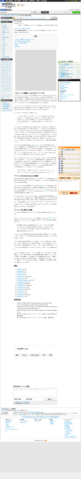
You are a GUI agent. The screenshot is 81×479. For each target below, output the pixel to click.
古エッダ (23, 196)
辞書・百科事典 (10, 15)
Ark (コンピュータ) (64, 84)
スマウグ (37, 100)
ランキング (38, 18)
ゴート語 (54, 197)
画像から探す (23, 422)
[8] (47, 203)
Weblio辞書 (21, 414)
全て (2, 23)
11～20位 (67, 149)
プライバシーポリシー (10, 426)
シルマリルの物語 (30, 220)
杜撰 (62, 163)
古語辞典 (38, 0)
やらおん (24, 355)
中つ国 (40, 30)
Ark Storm (62, 88)
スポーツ (5, 48)
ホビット (41, 105)
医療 (62, 161)
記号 (3, 98)
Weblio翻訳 (67, 425)
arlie (61, 99)
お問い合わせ (37, 420)
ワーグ (43, 161)
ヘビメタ (63, 158)
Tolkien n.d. (20, 292)
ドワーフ (16, 95)
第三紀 (19, 97)
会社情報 (51, 422)
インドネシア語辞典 (69, 430)
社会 (62, 156)
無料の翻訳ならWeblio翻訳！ (23, 5)
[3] (48, 152)
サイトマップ (8, 427)
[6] (43, 178)
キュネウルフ (20, 185)
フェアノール (29, 243)
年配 (62, 172)
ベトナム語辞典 (68, 433)
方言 (4, 55)
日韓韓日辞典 (32, 0)
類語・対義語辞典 (9, 0)
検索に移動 (27, 28)
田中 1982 (20, 291)
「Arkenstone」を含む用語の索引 (22, 401)
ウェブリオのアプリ (24, 420)
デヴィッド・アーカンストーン (66, 68)
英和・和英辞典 (18, 0)
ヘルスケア (5, 44)
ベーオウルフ (45, 180)
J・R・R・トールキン (33, 30)
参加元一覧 (77, 9)
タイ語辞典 (67, 431)
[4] (52, 171)
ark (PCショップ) (64, 96)
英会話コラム (6, 103)
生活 (4, 42)
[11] (48, 217)
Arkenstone (16, 23)
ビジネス (5, 25)
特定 (62, 154)
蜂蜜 (17, 355)
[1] (20, 123)
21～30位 (72, 149)
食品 (4, 51)
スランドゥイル (26, 157)
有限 (62, 152)
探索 (51, 355)
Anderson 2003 (21, 276)
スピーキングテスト (7, 110)
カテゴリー (43, 18)
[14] (22, 237)
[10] (15, 214)
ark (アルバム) (63, 98)
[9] (34, 206)
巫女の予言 (33, 204)
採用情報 (51, 423)
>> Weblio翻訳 (77, 177)
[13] (32, 230)
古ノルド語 (16, 196)
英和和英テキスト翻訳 (21, 386)
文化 (4, 41)
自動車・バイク (6, 32)
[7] (42, 201)
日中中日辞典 (25, 0)
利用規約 (7, 425)
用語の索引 (32, 18)
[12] (50, 217)
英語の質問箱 (6, 106)
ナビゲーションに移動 (19, 28)
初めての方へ (71, 9)
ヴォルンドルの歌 (33, 196)
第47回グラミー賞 (64, 76)
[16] (28, 261)
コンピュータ (6, 28)
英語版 (48, 95)
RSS (46, 440)
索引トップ (27, 18)
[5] (42, 178)
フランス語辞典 (68, 429)
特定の (62, 165)
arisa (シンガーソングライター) (67, 94)
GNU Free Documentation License (37, 412)
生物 (4, 49)
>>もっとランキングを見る (74, 174)
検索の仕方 (8, 422)
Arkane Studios (63, 90)
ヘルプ (79, 0)
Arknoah (62, 93)
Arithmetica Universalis (65, 82)
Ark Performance (64, 87)
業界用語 (5, 26)
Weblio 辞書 (73, 0)
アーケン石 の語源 (64, 64)
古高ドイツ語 (38, 199)
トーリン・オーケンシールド (26, 95)
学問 (4, 39)
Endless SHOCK (35, 355)
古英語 (26, 178)
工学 (4, 35)
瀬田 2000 (20, 269)
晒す (44, 355)
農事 (62, 168)
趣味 (4, 46)
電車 (4, 30)
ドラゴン (32, 100)
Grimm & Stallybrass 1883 (24, 280)
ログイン (67, 0)
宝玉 (24, 32)
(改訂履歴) (32, 413)
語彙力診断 (5, 108)
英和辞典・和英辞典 (69, 423)
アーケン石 (62, 70)
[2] (38, 134)
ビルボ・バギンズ (48, 105)
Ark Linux (62, 85)
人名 (4, 53)
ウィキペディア (19, 18)
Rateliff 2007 (21, 278)
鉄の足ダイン (43, 159)
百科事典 (17, 15)
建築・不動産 (6, 37)
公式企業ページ (53, 420)
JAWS (61, 72)
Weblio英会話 (6, 104)
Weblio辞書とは (9, 420)
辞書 (3, 0)
